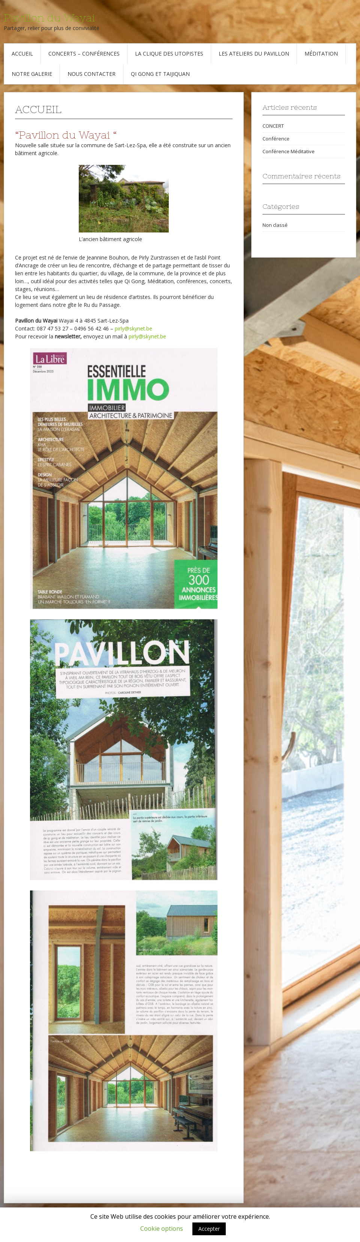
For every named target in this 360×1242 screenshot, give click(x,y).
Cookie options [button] (161, 1228)
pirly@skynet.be (133, 328)
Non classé (275, 225)
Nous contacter (92, 73)
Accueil (22, 53)
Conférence (276, 138)
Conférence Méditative (288, 151)
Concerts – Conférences (84, 53)
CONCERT (273, 125)
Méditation (321, 53)
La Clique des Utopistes (169, 53)
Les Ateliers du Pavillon (254, 53)
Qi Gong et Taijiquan (160, 73)
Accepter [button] (209, 1228)
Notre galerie (32, 73)
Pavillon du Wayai (49, 18)
